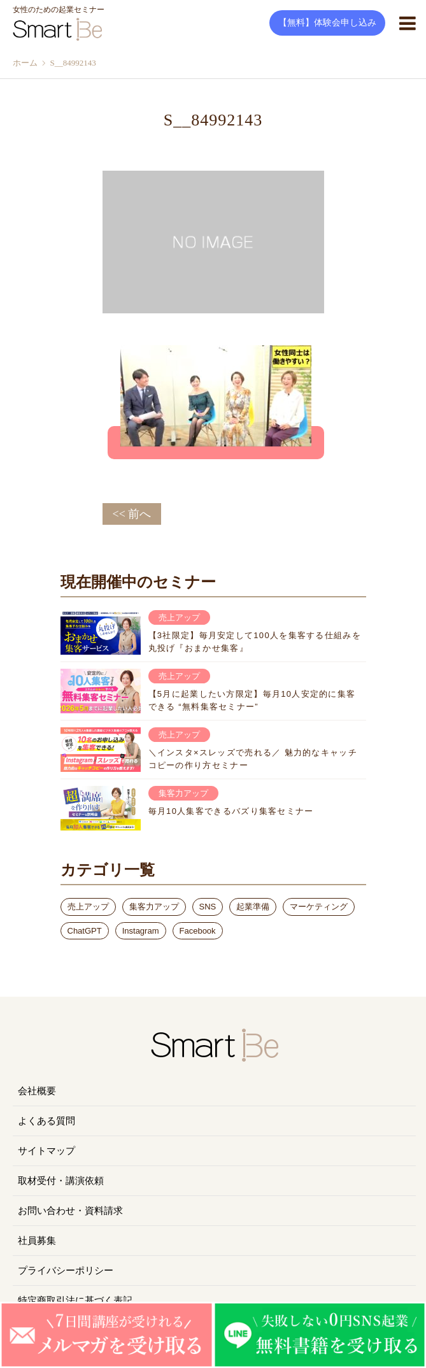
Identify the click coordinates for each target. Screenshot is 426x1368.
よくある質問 (46, 1121)
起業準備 (252, 906)
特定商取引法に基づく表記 (75, 1300)
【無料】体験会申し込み (327, 22)
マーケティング (319, 906)
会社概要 (37, 1091)
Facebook (198, 931)
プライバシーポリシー (65, 1270)
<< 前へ (132, 514)
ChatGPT (84, 931)
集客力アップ (154, 906)
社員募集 (37, 1241)
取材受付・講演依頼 (61, 1181)
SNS (208, 906)
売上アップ (88, 906)
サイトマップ (46, 1151)
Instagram (140, 931)
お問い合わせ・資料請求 (70, 1211)
